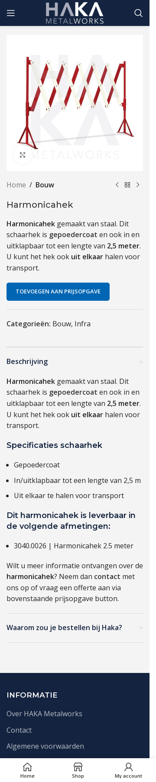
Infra (83, 323)
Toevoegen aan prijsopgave (58, 291)
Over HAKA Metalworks (44, 713)
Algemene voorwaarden (45, 746)
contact (107, 576)
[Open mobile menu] (11, 13)
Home (16, 185)
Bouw (45, 185)
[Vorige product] (117, 185)
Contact (19, 730)
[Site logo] (75, 12)
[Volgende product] (138, 185)
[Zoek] (138, 13)
